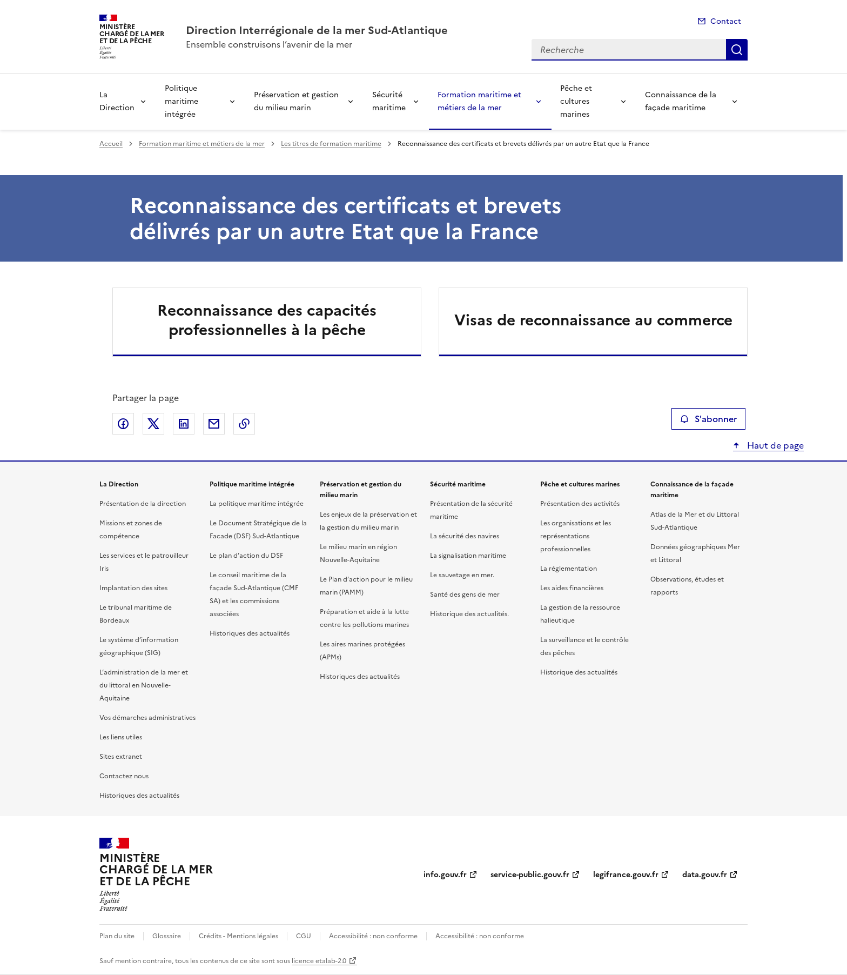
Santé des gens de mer (465, 594)
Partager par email (214, 424)
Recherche (737, 50)
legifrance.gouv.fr (625, 874)
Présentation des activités (580, 504)
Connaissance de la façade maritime (680, 101)
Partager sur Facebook (123, 424)
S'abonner (708, 418)
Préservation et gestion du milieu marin (296, 101)
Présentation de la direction (142, 504)
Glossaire (166, 936)
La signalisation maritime (468, 555)
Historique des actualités (578, 672)
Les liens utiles (120, 737)
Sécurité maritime (389, 101)
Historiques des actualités (139, 795)
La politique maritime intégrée (257, 504)
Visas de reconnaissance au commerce (593, 320)
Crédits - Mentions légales (238, 936)
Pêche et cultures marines (576, 101)
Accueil (111, 144)
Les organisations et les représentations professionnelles (575, 536)
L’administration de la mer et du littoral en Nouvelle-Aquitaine (143, 685)
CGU (303, 936)
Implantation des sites (133, 588)
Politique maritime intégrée (181, 101)
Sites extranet (120, 757)
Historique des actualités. (469, 614)
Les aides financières (571, 588)
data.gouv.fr (704, 874)
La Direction (117, 101)
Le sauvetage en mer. (462, 575)
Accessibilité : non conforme (373, 936)
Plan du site (117, 936)
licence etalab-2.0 (319, 961)
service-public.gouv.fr (529, 874)
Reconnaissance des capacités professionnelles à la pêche (267, 319)
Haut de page (774, 445)
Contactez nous (124, 776)
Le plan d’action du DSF (246, 555)
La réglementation (568, 568)
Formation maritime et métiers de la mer (479, 101)
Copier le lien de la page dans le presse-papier (244, 424)
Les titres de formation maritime (331, 144)
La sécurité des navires (464, 536)
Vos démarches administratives (147, 718)
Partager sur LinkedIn (183, 424)
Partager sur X (153, 424)
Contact (725, 21)
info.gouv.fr (445, 874)
